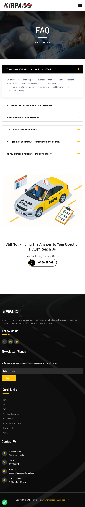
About (5, 404)
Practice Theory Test (11, 414)
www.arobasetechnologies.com (55, 499)
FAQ (4, 409)
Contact (6, 432)
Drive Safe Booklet (10, 428)
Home (37, 42)
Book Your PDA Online (12, 423)
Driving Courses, (43, 256)
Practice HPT (8, 418)
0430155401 (41, 263)
